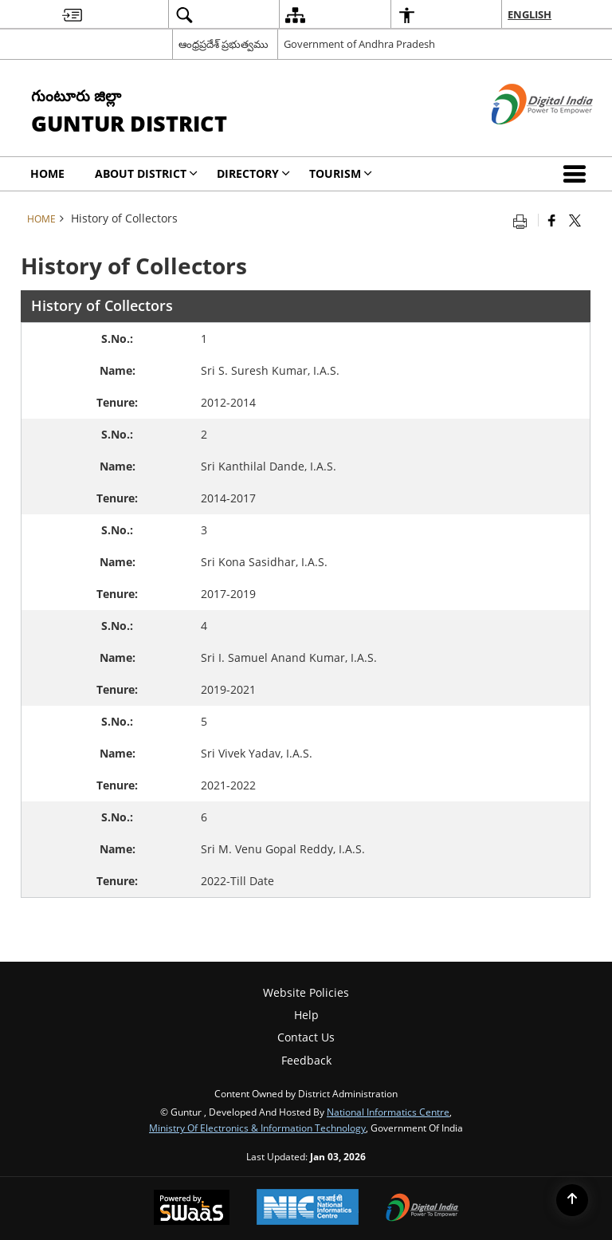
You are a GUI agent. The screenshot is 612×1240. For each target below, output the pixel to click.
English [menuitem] (529, 14)
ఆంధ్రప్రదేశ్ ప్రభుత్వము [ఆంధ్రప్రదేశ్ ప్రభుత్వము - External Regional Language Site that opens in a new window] (223, 44)
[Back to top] (572, 1200)
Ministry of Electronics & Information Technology (257, 1127)
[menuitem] (72, 15)
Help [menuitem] (306, 1014)
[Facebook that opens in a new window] (552, 220)
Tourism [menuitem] (340, 173)
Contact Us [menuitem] (306, 1037)
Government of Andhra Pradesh (359, 44)
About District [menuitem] (146, 173)
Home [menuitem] (47, 173)
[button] (578, 174)
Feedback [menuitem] (306, 1060)
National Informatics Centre (388, 1111)
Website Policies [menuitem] (306, 992)
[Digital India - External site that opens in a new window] (522, 137)
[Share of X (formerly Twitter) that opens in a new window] (575, 220)
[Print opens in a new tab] (523, 220)
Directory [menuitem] (253, 173)
